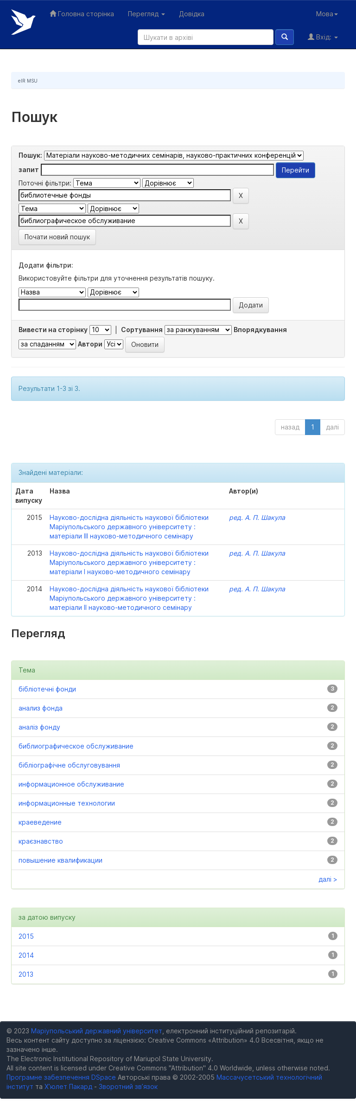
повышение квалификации (60, 860)
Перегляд (146, 14)
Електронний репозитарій (23, 22)
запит (29, 169)
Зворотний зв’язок (128, 1086)
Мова (327, 14)
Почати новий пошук (57, 237)
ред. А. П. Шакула (257, 517)
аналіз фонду (39, 727)
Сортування (142, 329)
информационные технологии (67, 803)
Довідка (191, 14)
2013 (26, 974)
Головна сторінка (82, 14)
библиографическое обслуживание (76, 746)
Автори (90, 344)
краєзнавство (41, 841)
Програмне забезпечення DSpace (61, 1077)
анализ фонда (41, 708)
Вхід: (323, 37)
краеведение (40, 822)
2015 (26, 936)
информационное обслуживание (71, 784)
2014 (26, 955)
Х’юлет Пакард (68, 1086)
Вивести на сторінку (53, 329)
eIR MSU (28, 80)
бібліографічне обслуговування (69, 765)
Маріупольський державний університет (96, 1031)
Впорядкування (260, 329)
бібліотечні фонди (47, 689)
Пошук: (30, 155)
